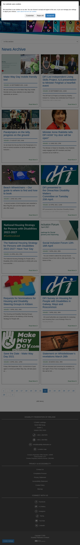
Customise (30, 15)
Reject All (40, 15)
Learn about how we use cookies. (27, 11)
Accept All (50, 15)
